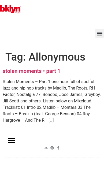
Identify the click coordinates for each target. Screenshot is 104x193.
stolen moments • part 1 (31, 71)
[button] (99, 33)
